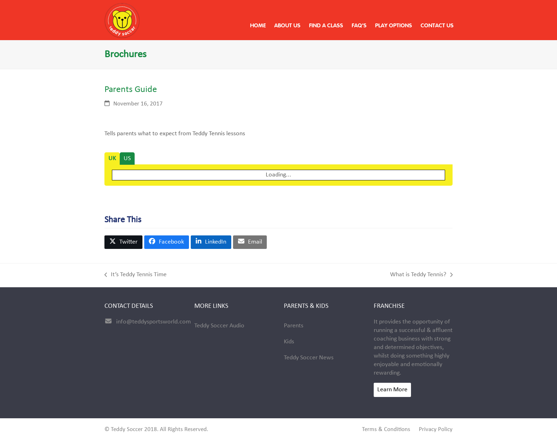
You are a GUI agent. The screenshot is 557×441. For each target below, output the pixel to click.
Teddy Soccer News (309, 357)
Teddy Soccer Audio (219, 325)
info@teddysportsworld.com (153, 321)
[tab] (112, 158)
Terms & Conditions (386, 429)
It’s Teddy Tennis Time (135, 275)
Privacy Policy (436, 429)
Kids (289, 341)
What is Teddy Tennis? (421, 275)
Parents (293, 325)
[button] (123, 242)
